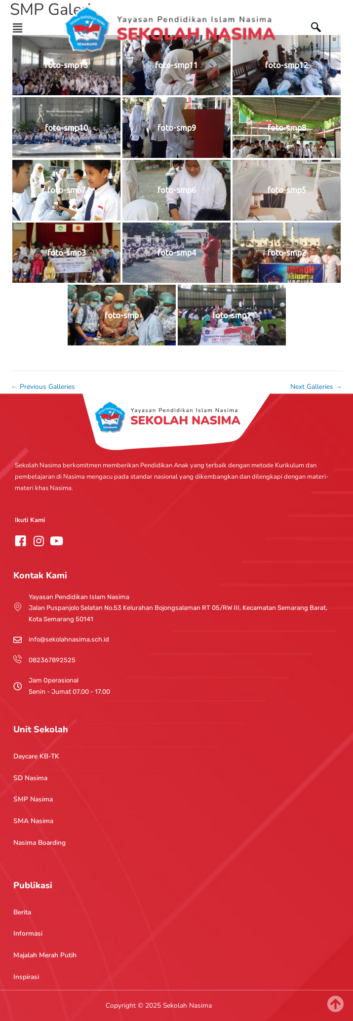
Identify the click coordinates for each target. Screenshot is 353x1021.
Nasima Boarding (39, 842)
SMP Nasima (33, 799)
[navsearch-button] (321, 28)
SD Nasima (30, 778)
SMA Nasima (33, 821)
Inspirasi (26, 977)
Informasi (27, 933)
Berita (22, 912)
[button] (17, 28)
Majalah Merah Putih (45, 955)
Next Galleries (316, 386)
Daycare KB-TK (36, 756)
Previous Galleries (43, 386)
